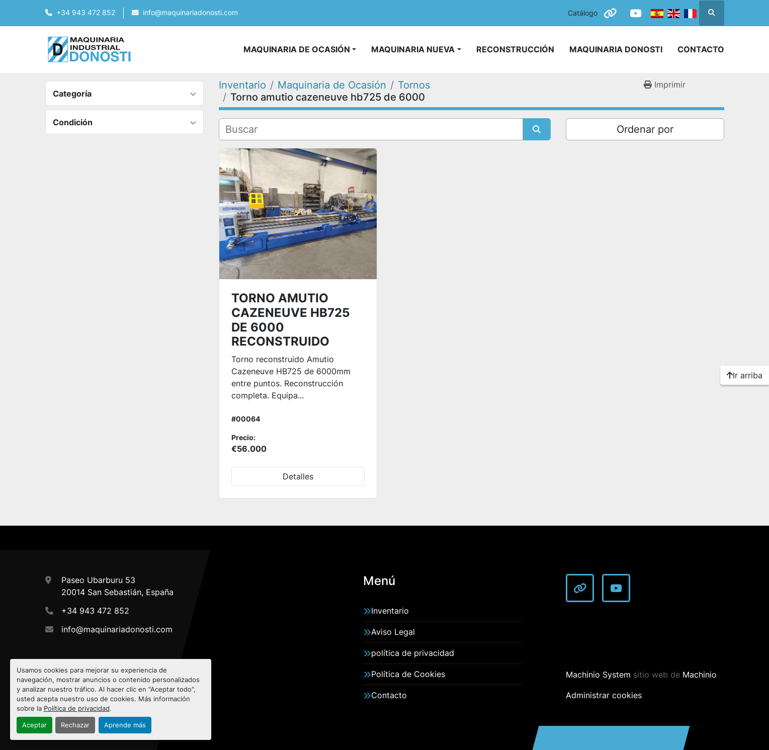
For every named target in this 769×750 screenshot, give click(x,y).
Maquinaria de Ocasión (296, 49)
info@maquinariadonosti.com (190, 13)
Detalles (298, 476)
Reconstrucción (515, 49)
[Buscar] (371, 129)
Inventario (390, 611)
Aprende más (125, 725)
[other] (610, 13)
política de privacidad (412, 653)
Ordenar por (645, 129)
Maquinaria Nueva (413, 49)
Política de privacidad (77, 708)
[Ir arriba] (744, 375)
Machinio (699, 675)
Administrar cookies (604, 695)
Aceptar (34, 725)
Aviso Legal (393, 632)
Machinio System (598, 675)
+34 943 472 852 (85, 13)
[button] (416, 49)
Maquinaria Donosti (615, 49)
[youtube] (635, 13)
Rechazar (75, 725)
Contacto (700, 49)
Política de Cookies (408, 674)
